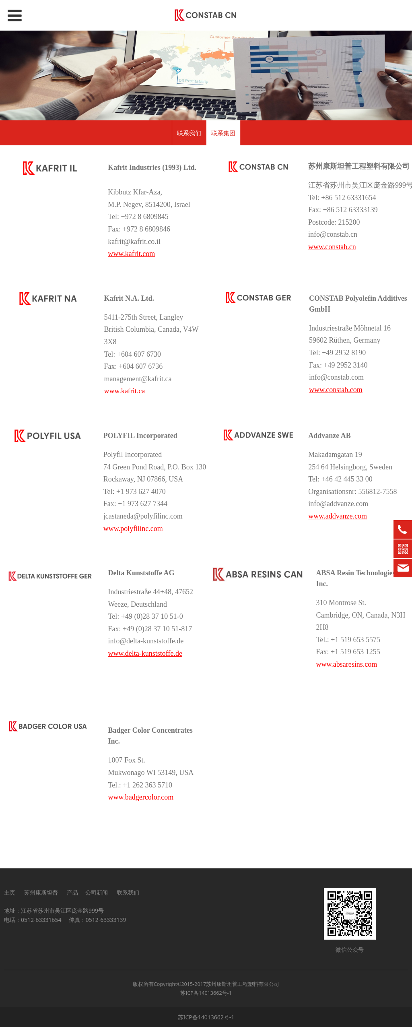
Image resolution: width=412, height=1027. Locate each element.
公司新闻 (96, 892)
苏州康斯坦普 (41, 892)
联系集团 (223, 133)
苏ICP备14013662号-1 (206, 993)
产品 (72, 892)
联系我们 (189, 133)
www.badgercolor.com (141, 797)
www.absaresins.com (346, 664)
